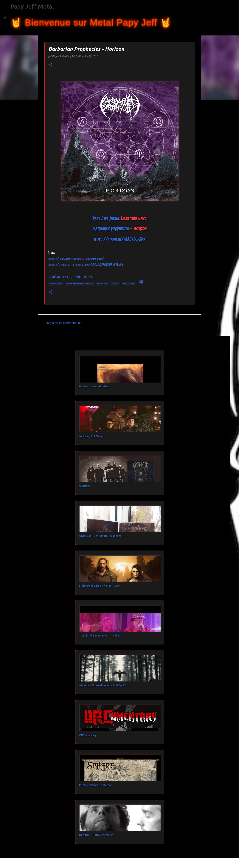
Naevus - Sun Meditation (94, 386)
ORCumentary (87, 735)
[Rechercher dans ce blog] (216, 17)
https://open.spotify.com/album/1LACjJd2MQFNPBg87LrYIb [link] (85, 265)
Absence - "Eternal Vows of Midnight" (102, 685)
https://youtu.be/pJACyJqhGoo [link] (120, 239)
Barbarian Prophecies (80, 283)
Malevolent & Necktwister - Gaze (99, 585)
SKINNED (84, 486)
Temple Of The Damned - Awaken (99, 635)
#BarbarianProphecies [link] (65, 277)
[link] (106, 218)
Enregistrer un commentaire (62, 323)
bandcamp (56, 283)
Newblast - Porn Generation (96, 834)
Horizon (102, 283)
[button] (50, 64)
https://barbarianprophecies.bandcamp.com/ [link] (76, 259)
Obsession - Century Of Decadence (100, 535)
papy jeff (128, 283)
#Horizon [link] (90, 277)
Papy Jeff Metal (32, 6)
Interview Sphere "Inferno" (95, 785)
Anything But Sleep (91, 436)
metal (115, 283)
